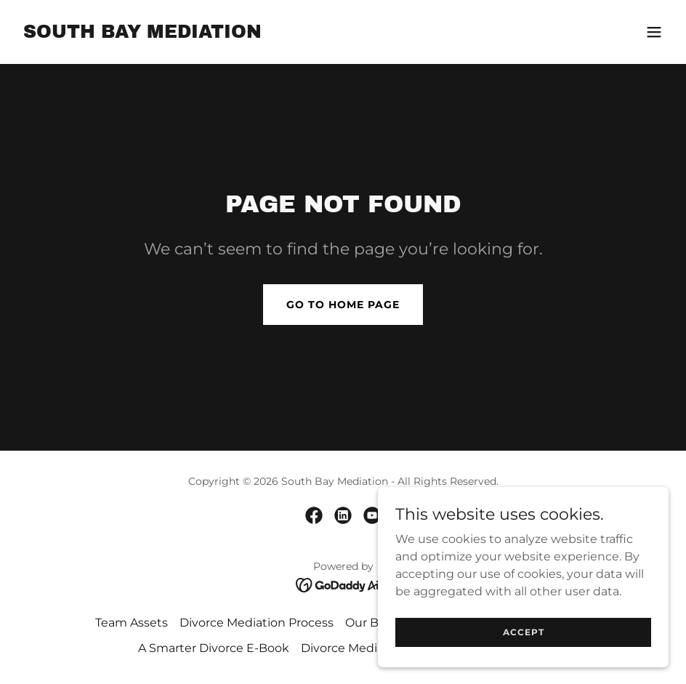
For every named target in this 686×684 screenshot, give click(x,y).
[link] (142, 34)
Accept (523, 632)
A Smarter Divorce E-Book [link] (213, 648)
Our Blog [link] (371, 622)
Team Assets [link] (131, 622)
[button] (654, 32)
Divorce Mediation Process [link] (256, 622)
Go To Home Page (343, 304)
